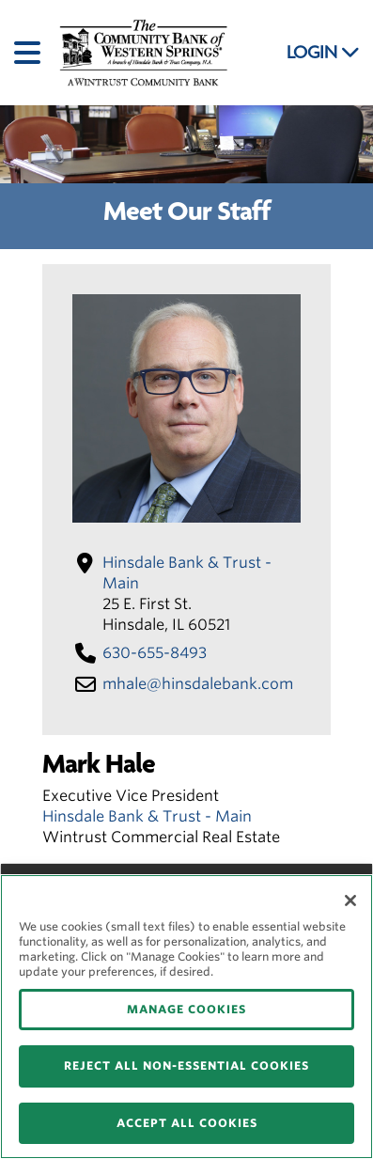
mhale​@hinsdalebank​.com (197, 684)
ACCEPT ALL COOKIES (187, 1123)
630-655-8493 (154, 653)
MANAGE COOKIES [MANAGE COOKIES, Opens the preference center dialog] (186, 1009)
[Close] (350, 900)
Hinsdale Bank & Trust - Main (147, 816)
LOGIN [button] (323, 52)
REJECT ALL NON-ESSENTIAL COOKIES (186, 1065)
